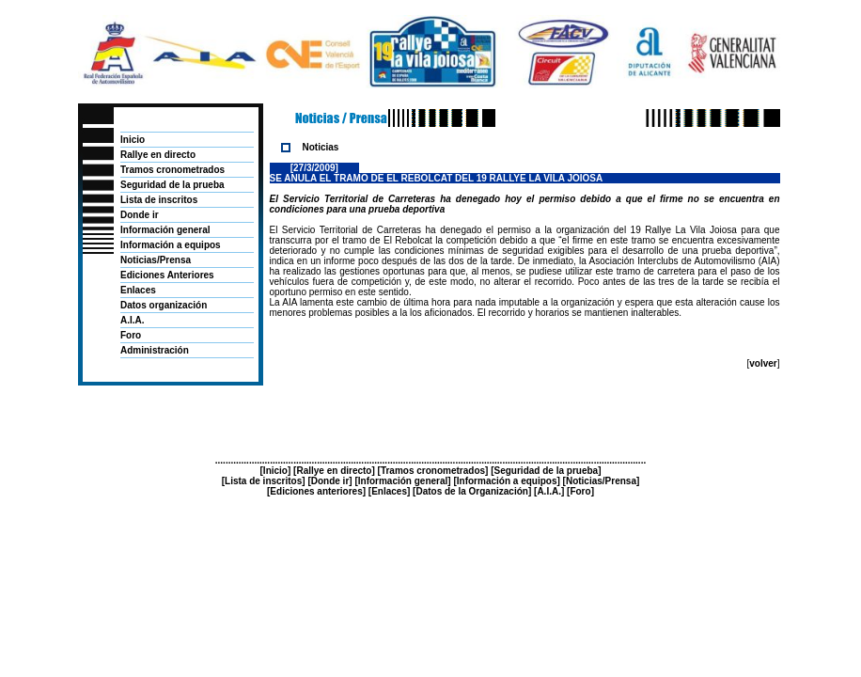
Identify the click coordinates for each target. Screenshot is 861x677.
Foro (130, 335)
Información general (165, 230)
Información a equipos (170, 245)
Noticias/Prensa (155, 260)
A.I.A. (132, 320)
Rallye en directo (158, 155)
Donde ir (139, 215)
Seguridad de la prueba (172, 185)
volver (762, 363)
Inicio (132, 139)
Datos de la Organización (471, 491)
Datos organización (163, 305)
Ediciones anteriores (316, 491)
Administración (154, 350)
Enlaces (138, 290)
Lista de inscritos (158, 200)
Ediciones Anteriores (167, 275)
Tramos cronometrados (172, 170)
